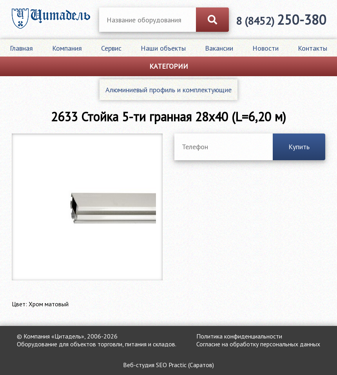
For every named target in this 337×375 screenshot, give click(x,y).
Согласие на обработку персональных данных (258, 344)
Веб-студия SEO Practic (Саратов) (168, 365)
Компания (67, 48)
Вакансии (219, 48)
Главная (21, 48)
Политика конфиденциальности (239, 336)
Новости (265, 48)
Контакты (312, 48)
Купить (299, 146)
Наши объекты (163, 48)
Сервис (111, 48)
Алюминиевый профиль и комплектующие (168, 89)
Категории (168, 66)
